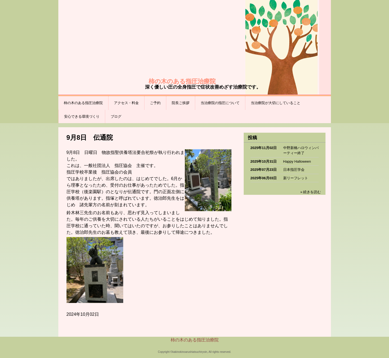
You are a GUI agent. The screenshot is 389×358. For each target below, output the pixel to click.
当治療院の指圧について (220, 103)
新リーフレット (295, 178)
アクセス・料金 (126, 103)
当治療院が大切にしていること (275, 103)
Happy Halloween (297, 161)
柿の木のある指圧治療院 (83, 103)
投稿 (252, 137)
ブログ (116, 116)
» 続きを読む (310, 192)
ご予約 (155, 103)
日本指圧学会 (293, 170)
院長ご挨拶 (180, 103)
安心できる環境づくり (81, 116)
